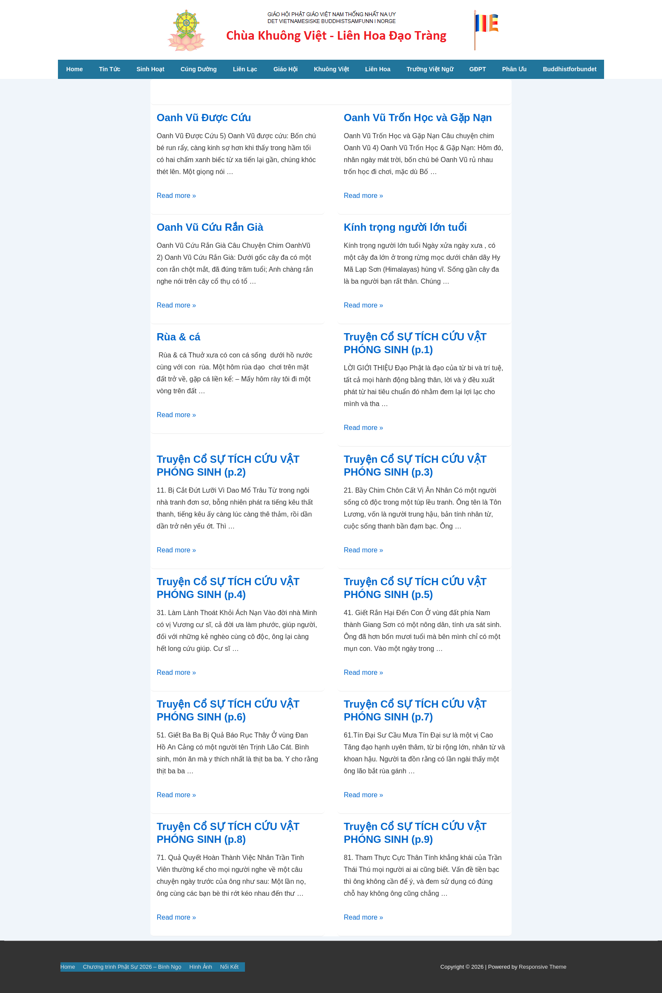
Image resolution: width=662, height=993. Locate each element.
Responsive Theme (543, 967)
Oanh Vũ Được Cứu (204, 117)
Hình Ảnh (201, 967)
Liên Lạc (245, 69)
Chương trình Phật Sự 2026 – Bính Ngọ (132, 967)
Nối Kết (229, 967)
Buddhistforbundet (569, 69)
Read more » (176, 195)
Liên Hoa (377, 69)
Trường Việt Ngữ (429, 69)
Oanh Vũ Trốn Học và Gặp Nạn (418, 117)
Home (74, 69)
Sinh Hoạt (150, 69)
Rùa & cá (179, 337)
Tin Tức (109, 69)
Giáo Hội (285, 69)
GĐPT (477, 69)
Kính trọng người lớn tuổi (405, 227)
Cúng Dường (199, 69)
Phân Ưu (514, 69)
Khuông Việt (331, 69)
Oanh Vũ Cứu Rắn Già (210, 227)
